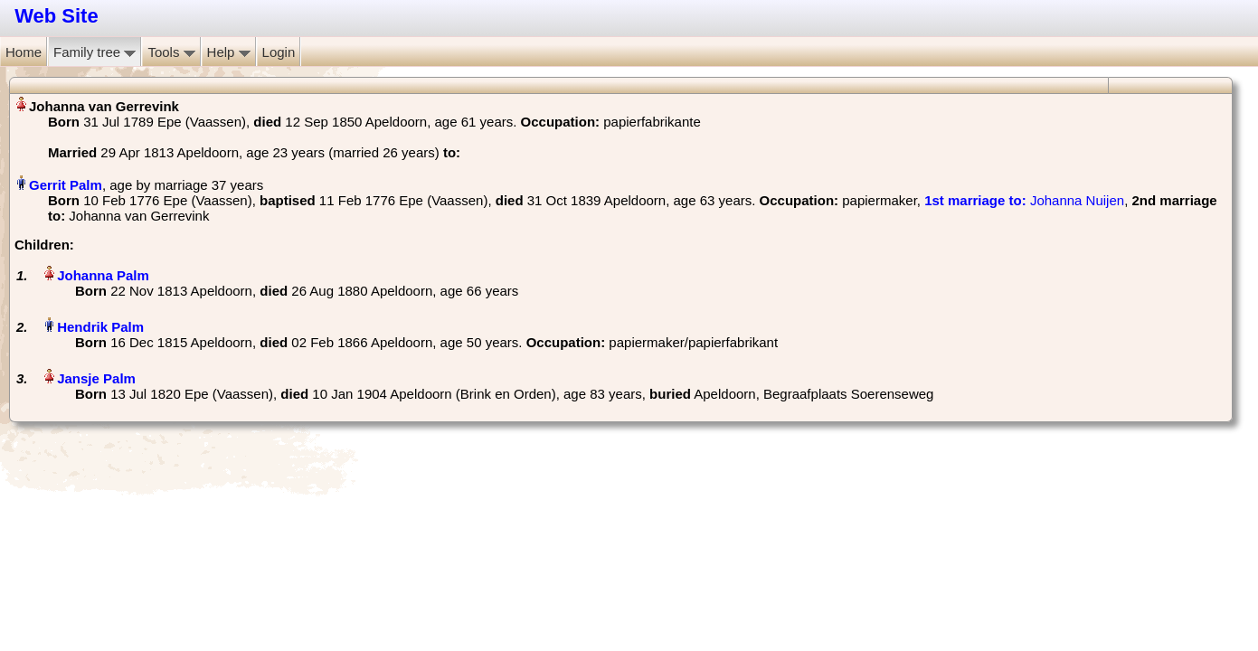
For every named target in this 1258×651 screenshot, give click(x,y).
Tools (170, 52)
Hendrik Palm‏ (100, 327)
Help (229, 52)
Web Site (56, 16)
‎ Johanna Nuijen (1024, 200)
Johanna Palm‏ (103, 275)
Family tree (94, 52)
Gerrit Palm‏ (65, 185)
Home (23, 52)
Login (279, 52)
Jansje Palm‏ (96, 378)
